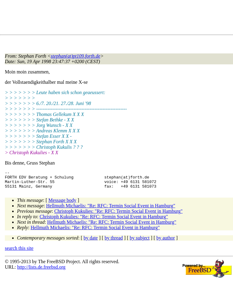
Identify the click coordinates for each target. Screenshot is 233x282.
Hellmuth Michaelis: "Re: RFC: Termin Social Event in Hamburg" (110, 209)
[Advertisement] (115, 18)
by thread (114, 241)
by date (91, 241)
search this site (19, 251)
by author (165, 241)
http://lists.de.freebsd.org (41, 270)
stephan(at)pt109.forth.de (75, 56)
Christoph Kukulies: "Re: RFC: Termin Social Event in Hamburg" (118, 214)
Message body (62, 203)
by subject (140, 241)
